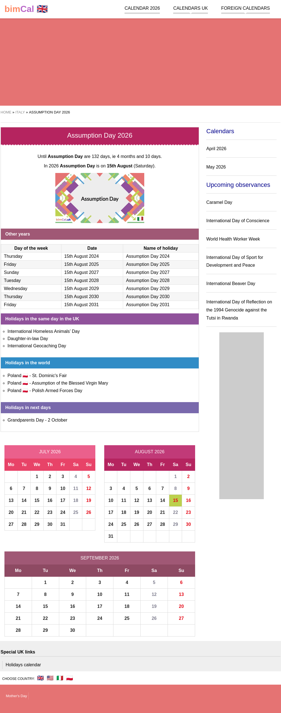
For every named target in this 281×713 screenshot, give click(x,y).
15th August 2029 (81, 288)
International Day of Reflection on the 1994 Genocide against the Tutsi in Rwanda (239, 309)
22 (36, 512)
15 (36, 500)
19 (88, 500)
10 (62, 488)
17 (62, 500)
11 (75, 488)
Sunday (11, 272)
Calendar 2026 (142, 8)
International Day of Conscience (237, 220)
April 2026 (216, 148)
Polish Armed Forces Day (57, 390)
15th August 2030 (81, 296)
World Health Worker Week (233, 239)
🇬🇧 (26, 9)
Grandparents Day (26, 420)
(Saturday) (131, 166)
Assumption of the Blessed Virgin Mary (70, 383)
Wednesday (15, 288)
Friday (10, 264)
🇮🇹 (59, 678)
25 (75, 512)
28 (23, 524)
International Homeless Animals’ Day (44, 331)
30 (50, 524)
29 (36, 524)
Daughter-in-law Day (28, 338)
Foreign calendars (245, 8)
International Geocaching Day (37, 345)
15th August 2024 (81, 256)
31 (62, 524)
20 (11, 512)
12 (88, 488)
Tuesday (12, 280)
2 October (57, 420)
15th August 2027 (81, 272)
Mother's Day (16, 696)
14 (23, 500)
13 (11, 500)
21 (23, 512)
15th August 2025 (81, 264)
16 (50, 500)
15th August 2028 (81, 280)
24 (62, 512)
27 (11, 524)
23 (50, 512)
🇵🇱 (69, 678)
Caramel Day (219, 202)
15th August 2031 (81, 304)
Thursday (13, 256)
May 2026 (216, 167)
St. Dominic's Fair (49, 375)
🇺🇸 (50, 678)
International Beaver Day (230, 283)
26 (88, 512)
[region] (140, 61)
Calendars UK (190, 8)
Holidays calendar (23, 664)
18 (75, 500)
